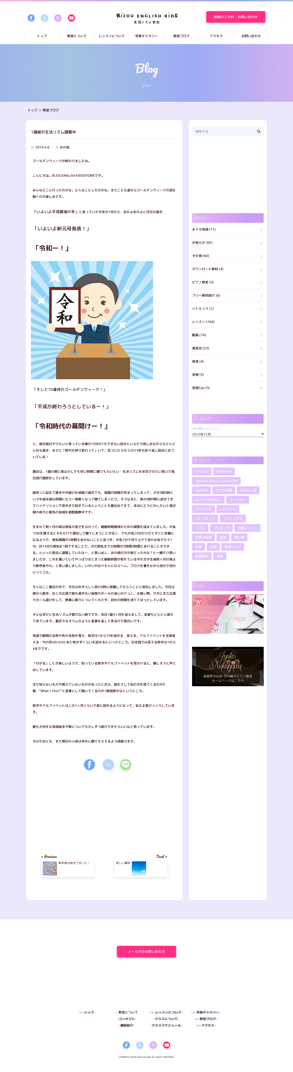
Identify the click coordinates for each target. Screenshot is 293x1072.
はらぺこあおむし (208, 500)
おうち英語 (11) (204, 229)
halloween (224, 471)
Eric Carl (201, 471)
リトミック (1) (203, 308)
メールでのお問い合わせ (152, 951)
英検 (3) (198, 374)
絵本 (223, 537)
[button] (89, 764)
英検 (198, 547)
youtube (201, 490)
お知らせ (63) (202, 242)
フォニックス (233, 518)
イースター (238, 500)
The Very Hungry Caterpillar (216, 481)
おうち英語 (224, 490)
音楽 (219, 556)
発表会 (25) (200, 348)
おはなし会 (248, 490)
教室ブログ (51, 110)
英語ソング (233, 547)
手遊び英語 (203, 537)
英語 (213, 547)
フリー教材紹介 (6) (206, 295)
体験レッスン (247, 528)
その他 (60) (200, 256)
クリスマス (203, 509)
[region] (227, 174)
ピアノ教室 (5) (203, 282)
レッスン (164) (203, 322)
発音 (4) (198, 361)
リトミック (221, 528)
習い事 (239, 537)
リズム (200, 528)
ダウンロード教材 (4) (207, 269)
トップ (32, 110)
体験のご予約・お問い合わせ (239, 17)
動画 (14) (199, 335)
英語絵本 (201, 556)
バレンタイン (205, 518)
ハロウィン (228, 509)
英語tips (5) (201, 388)
